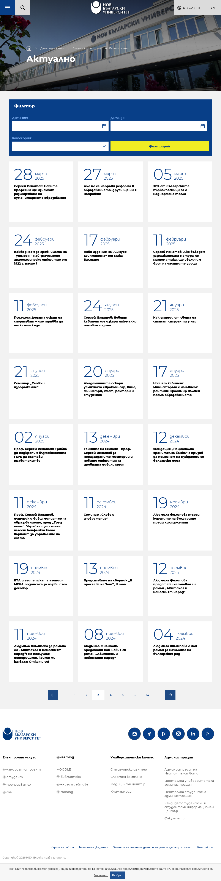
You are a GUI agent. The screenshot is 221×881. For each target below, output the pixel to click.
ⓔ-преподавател (17, 785)
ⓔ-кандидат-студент (22, 769)
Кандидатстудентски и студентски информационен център (189, 807)
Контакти (205, 847)
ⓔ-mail (8, 792)
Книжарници (120, 791)
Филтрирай (159, 146)
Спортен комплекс (126, 777)
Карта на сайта (62, 847)
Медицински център (127, 784)
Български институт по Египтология (100, 48)
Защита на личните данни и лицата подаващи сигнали (152, 847)
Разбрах (117, 875)
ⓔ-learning (65, 757)
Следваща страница (170, 695)
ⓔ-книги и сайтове (72, 784)
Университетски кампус (132, 757)
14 (147, 695)
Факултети (174, 818)
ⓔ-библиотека (69, 777)
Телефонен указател (93, 847)
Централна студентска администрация (185, 794)
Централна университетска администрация (189, 783)
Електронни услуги (19, 757)
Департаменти (52, 48)
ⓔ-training (65, 792)
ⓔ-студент (13, 777)
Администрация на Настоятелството (181, 771)
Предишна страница (53, 695)
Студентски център (128, 769)
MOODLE (64, 769)
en (212, 7)
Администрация (178, 757)
